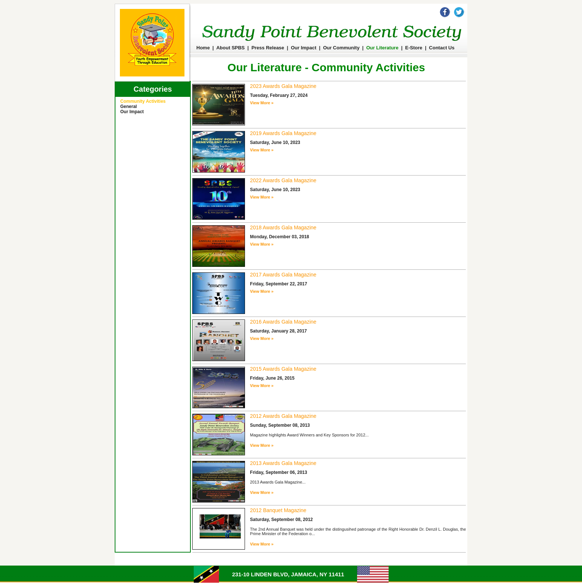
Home (203, 47)
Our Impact (304, 47)
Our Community (341, 47)
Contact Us (442, 47)
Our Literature (382, 47)
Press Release (267, 47)
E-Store (413, 47)
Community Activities (143, 101)
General (128, 106)
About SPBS (230, 47)
